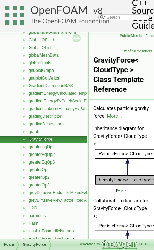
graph (34, 131)
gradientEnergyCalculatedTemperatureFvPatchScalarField (82, 93)
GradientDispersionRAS (51, 85)
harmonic (37, 215)
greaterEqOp (40, 146)
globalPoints (40, 62)
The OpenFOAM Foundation (70, 21)
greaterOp (38, 169)
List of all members (136, 51)
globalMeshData (44, 55)
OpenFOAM (59, 9)
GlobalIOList (40, 47)
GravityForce (40, 139)
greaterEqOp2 (42, 154)
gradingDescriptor (45, 116)
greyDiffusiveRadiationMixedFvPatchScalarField (73, 192)
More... (114, 116)
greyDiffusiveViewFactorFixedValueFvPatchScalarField (79, 200)
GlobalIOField (41, 40)
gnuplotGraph (41, 70)
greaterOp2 (39, 177)
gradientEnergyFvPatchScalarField (61, 101)
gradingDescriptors (46, 124)
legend (122, 190)
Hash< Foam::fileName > (52, 230)
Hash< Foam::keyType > (51, 238)
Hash (33, 223)
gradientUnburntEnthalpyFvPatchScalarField (70, 108)
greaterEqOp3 (42, 162)
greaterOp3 (39, 185)
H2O (33, 208)
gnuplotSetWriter (44, 78)
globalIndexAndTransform (52, 32)
